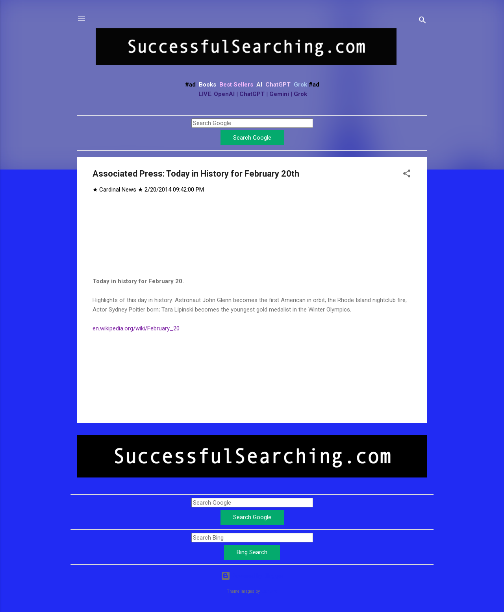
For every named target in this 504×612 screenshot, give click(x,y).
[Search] (422, 21)
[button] (406, 175)
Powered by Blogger (252, 575)
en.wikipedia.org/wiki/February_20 (136, 328)
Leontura (269, 591)
